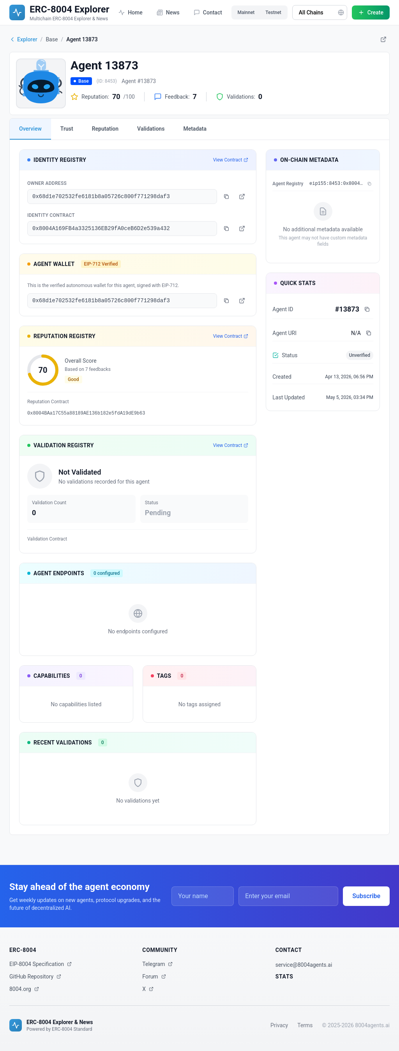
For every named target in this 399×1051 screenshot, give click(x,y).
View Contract (231, 160)
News (168, 12)
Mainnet (246, 12)
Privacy (279, 1025)
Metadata (195, 129)
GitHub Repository (35, 976)
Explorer (23, 39)
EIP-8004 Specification (40, 964)
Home (130, 12)
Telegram (157, 964)
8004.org (24, 989)
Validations (150, 129)
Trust (66, 129)
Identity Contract (51, 215)
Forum (154, 976)
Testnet (273, 12)
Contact (208, 12)
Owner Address (47, 183)
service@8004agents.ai (303, 965)
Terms (304, 1025)
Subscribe (366, 896)
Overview (30, 129)
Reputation (105, 129)
